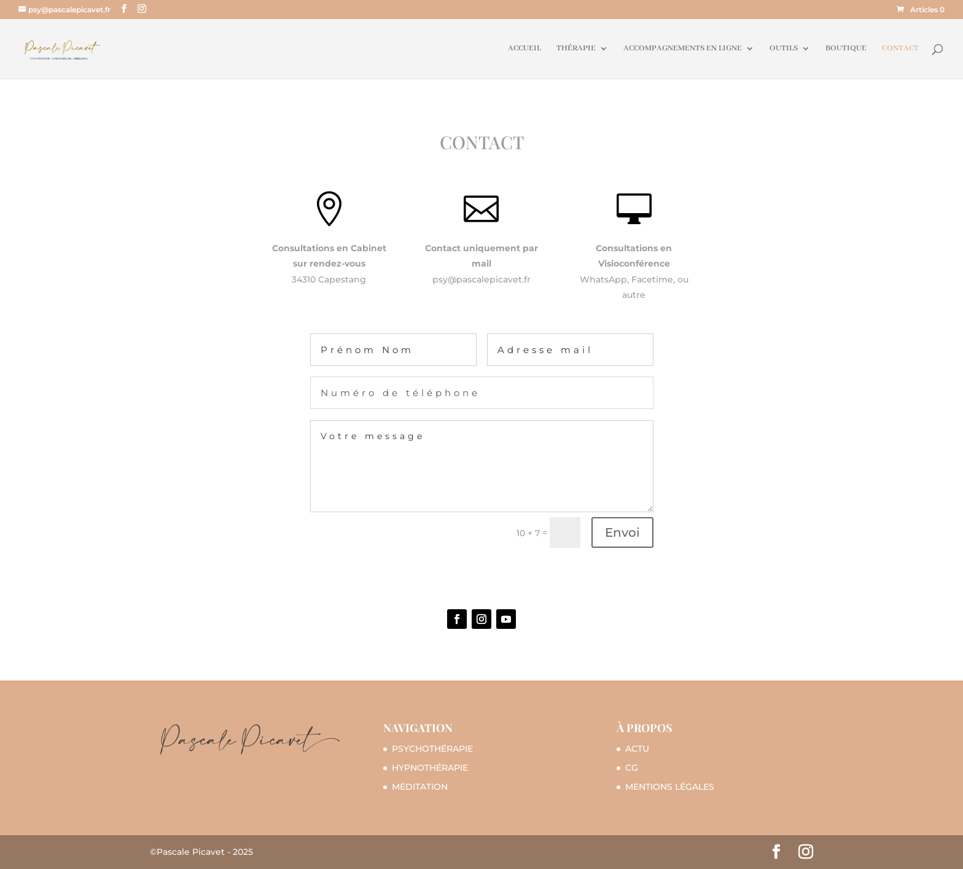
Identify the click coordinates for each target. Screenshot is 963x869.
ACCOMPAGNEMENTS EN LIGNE (682, 48)
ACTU (637, 748)
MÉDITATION (420, 786)
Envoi (622, 532)
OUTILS (784, 48)
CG (631, 767)
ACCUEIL (524, 48)
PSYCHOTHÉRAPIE (432, 748)
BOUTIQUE (846, 48)
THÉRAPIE (576, 48)
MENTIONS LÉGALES (669, 786)
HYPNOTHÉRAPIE (430, 767)
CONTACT (900, 48)
